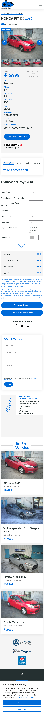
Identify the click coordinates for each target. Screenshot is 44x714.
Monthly (33, 233)
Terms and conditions (26, 697)
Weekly (33, 227)
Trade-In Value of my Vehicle (22, 313)
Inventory (10, 13)
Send (8, 384)
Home (3, 13)
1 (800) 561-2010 (26, 413)
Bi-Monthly (34, 230)
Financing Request (22, 305)
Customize (22, 709)
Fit (22, 13)
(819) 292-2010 (25, 411)
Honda (17, 13)
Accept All (22, 703)
